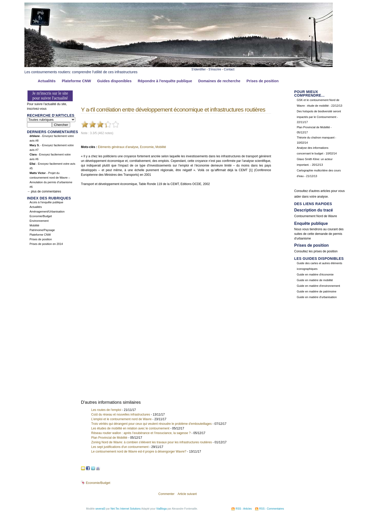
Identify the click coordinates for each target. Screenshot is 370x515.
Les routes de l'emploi (106, 410)
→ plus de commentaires (44, 191)
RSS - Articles (244, 508)
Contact (229, 69)
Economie (147, 147)
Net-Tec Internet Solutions (125, 508)
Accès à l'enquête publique (46, 202)
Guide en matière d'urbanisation (317, 297)
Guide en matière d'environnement (318, 285)
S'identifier (198, 69)
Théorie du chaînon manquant (316, 137)
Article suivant (187, 494)
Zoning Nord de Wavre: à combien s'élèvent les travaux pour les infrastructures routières (151, 442)
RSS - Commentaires (271, 508)
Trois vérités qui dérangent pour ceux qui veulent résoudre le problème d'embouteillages (151, 424)
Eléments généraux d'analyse (118, 147)
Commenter (166, 494)
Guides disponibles (114, 81)
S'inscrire (214, 69)
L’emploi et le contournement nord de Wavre (121, 419)
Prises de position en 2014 (46, 243)
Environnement (39, 220)
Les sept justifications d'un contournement (120, 447)
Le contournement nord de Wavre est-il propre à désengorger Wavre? (138, 451)
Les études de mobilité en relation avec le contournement (130, 428)
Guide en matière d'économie (315, 274)
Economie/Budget (41, 216)
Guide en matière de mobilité (315, 280)
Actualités (46, 81)
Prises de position (262, 81)
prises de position (325, 251)
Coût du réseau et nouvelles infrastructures (120, 414)
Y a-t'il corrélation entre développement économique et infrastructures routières (173, 109)
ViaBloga (161, 508)
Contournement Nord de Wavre (315, 216)
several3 (100, 508)
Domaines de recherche (219, 81)
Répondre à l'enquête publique (165, 81)
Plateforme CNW (76, 81)
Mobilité (34, 225)
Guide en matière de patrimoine (316, 291)
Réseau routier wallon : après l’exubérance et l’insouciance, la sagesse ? (141, 433)
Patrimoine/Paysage (42, 230)
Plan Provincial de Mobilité (109, 437)
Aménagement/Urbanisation (47, 211)
